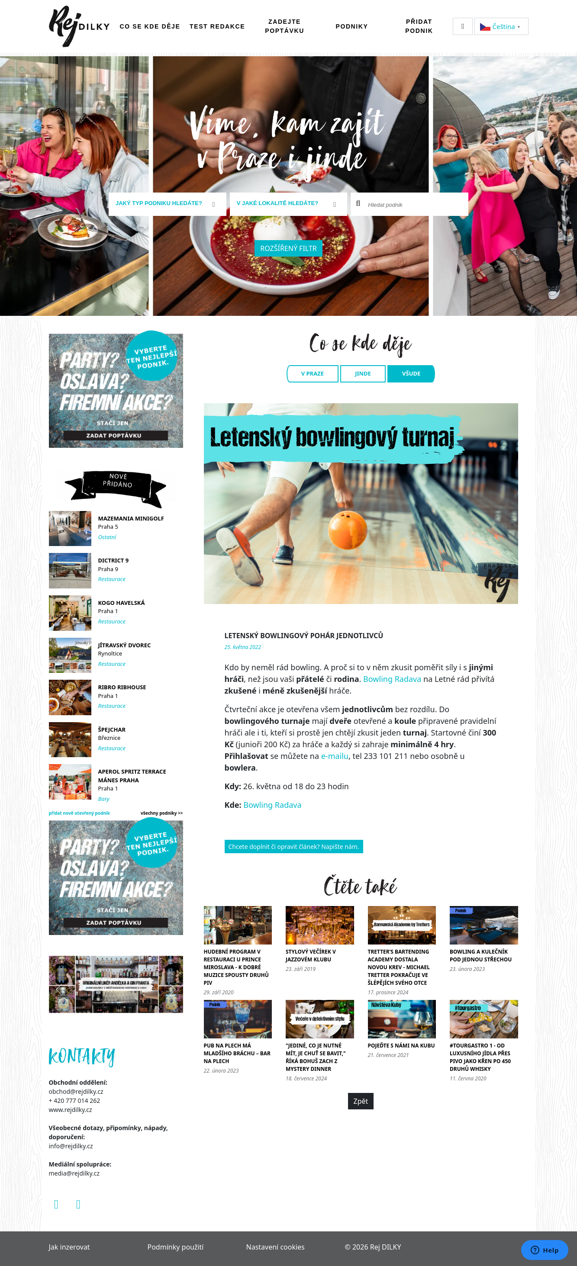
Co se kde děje (150, 26)
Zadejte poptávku (284, 26)
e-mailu (334, 756)
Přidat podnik (419, 26)
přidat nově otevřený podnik (79, 813)
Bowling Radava (392, 679)
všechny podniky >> (162, 813)
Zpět (361, 1101)
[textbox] (164, 203)
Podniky (351, 26)
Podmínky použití (176, 1247)
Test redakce (217, 26)
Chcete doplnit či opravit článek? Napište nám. (294, 846)
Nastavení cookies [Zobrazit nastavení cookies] (275, 1247)
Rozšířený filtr (288, 248)
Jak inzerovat (69, 1247)
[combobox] (167, 204)
